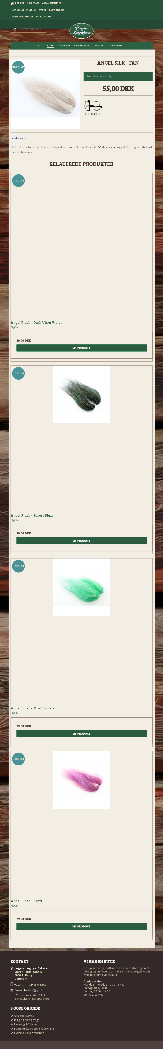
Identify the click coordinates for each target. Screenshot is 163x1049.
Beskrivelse (18, 138)
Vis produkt (81, 348)
